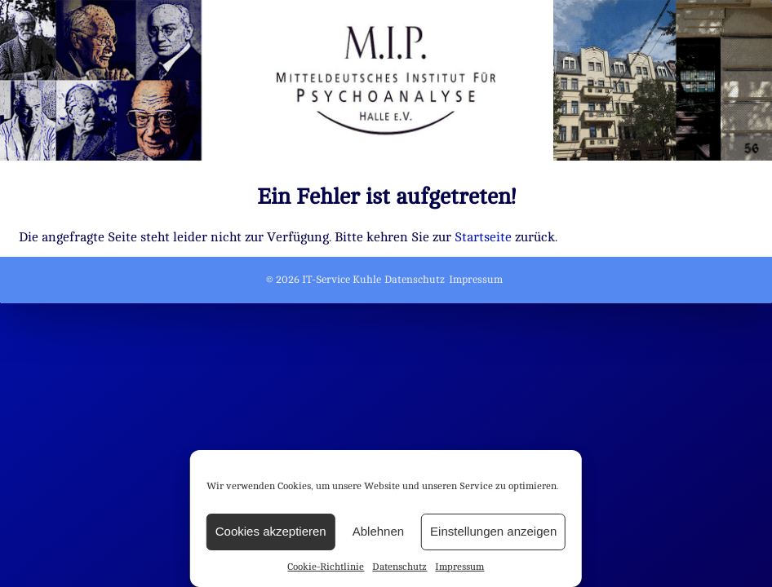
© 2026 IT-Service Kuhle (323, 279)
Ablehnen (378, 531)
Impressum (459, 566)
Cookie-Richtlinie (325, 566)
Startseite (483, 237)
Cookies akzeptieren (270, 531)
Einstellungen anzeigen (493, 531)
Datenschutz (399, 566)
